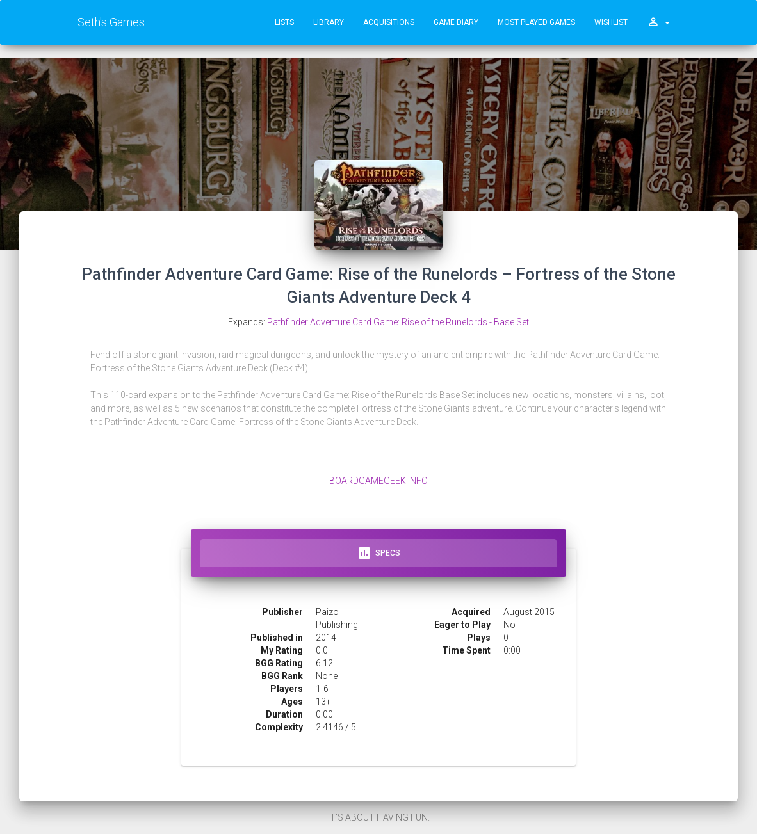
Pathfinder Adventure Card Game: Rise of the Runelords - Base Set (398, 322)
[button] (658, 22)
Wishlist (611, 22)
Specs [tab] (378, 553)
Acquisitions (388, 22)
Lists (284, 22)
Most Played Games (536, 22)
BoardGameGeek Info (378, 481)
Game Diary (456, 22)
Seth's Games (111, 22)
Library (328, 22)
